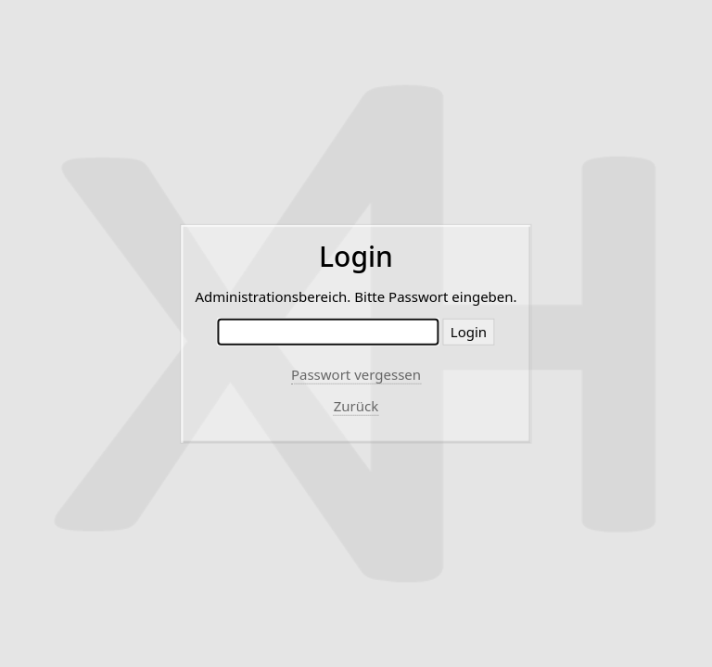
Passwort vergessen (356, 374)
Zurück (356, 405)
